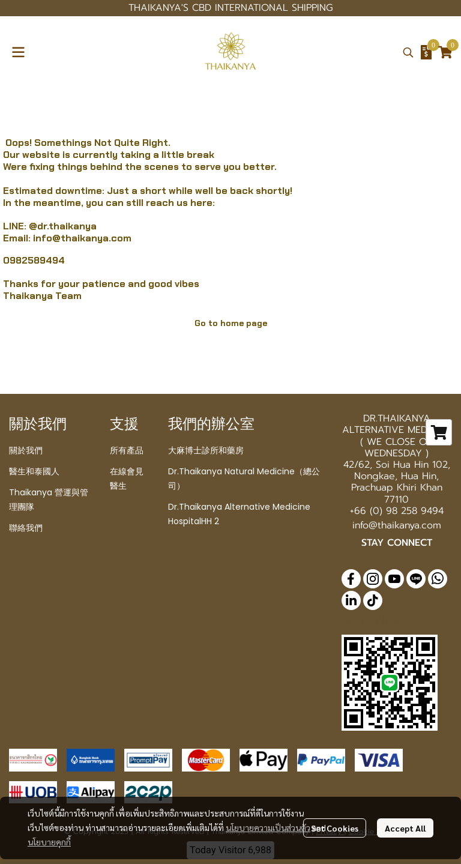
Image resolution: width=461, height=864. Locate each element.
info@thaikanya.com (82, 238)
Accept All (405, 828)
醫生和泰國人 (34, 471)
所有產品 (126, 450)
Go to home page (230, 323)
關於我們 (26, 450)
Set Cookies (334, 828)
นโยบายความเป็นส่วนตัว (268, 827)
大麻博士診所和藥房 (206, 450)
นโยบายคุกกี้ (49, 841)
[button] (408, 52)
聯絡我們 (26, 528)
